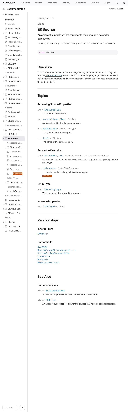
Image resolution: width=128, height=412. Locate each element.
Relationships (70, 230)
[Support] (107, 3)
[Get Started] (26, 3)
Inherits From (68, 239)
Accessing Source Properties (77, 111)
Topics (65, 103)
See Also (67, 287)
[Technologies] (52, 3)
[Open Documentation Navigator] (4, 9)
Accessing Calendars (72, 157)
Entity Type (66, 194)
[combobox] (22, 407)
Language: (113, 9)
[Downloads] (95, 3)
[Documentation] (80, 3)
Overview (67, 71)
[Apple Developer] (9, 3)
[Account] (124, 3)
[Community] (66, 3)
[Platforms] (38, 3)
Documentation (15, 8)
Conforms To (67, 252)
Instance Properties (71, 211)
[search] (21, 407)
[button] (117, 3)
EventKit (63, 18)
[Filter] (22, 407)
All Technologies (10, 15)
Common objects (70, 295)
